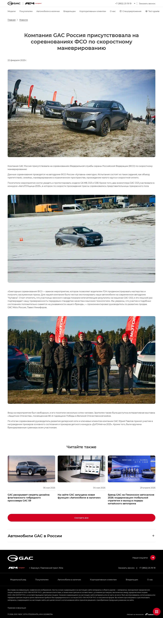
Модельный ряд (18, 579)
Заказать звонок (147, 3)
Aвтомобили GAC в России (35, 535)
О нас (113, 11)
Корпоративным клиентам (92, 11)
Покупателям (26, 11)
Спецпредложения (130, 11)
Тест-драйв (152, 11)
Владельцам (69, 11)
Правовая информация (17, 608)
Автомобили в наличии (48, 11)
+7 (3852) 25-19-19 (147, 568)
